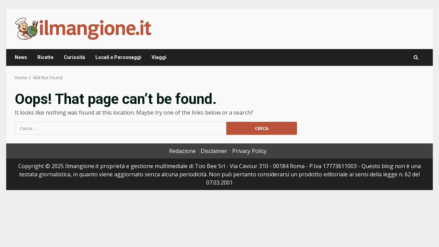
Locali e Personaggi (118, 57)
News (21, 57)
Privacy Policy (249, 151)
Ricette (45, 57)
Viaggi (159, 57)
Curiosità (74, 57)
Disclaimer (214, 151)
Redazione (182, 151)
